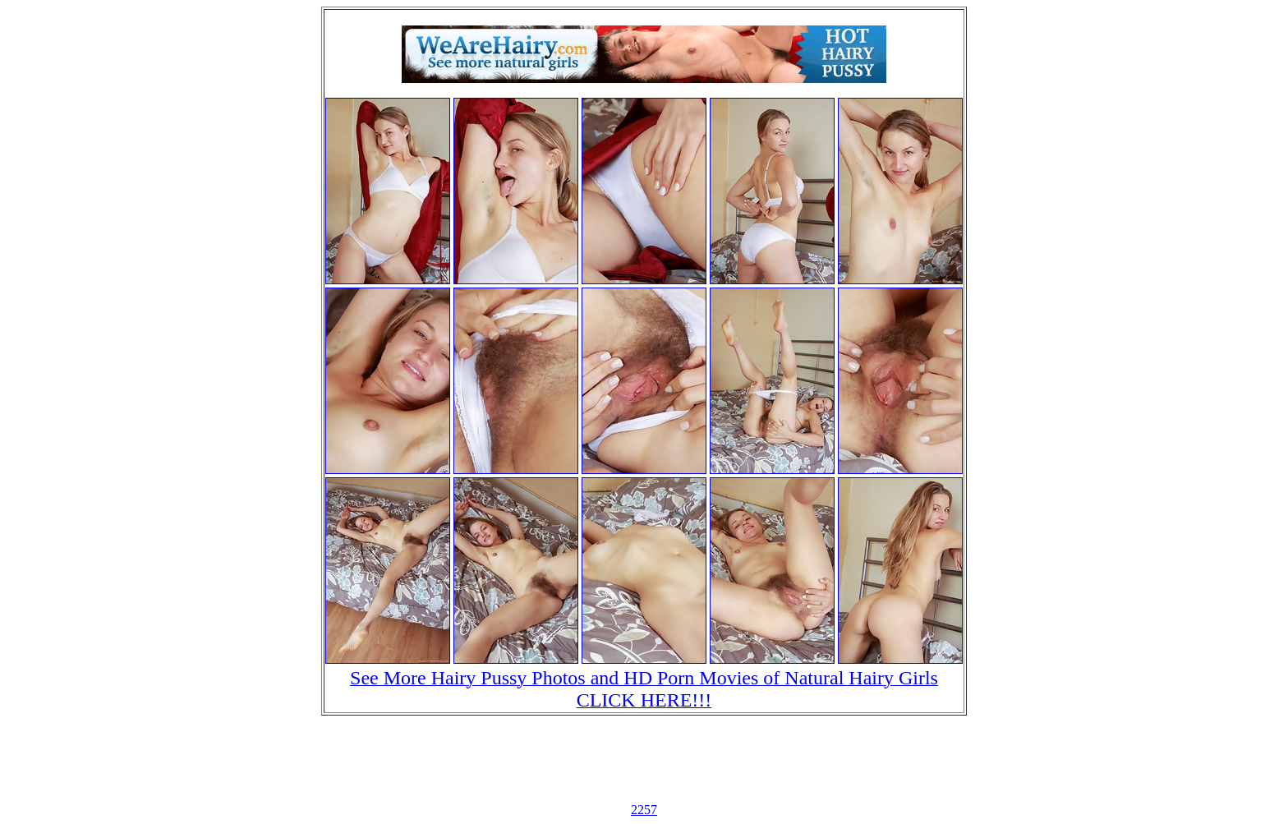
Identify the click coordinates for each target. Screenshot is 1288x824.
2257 (644, 810)
